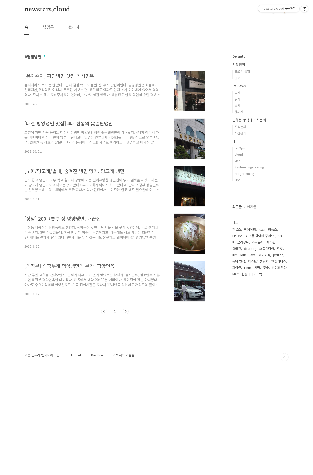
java (253, 255)
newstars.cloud (47, 9)
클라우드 (243, 242)
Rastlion (97, 458)
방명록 (48, 27)
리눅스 (272, 229)
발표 (237, 78)
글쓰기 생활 (242, 71)
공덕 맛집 (238, 261)
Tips (238, 179)
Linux (247, 267)
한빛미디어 (249, 274)
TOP (285, 460)
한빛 (280, 248)
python (278, 255)
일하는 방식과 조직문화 (249, 119)
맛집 (281, 235)
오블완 (236, 248)
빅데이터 (250, 229)
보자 (237, 105)
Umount (75, 458)
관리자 (73, 27)
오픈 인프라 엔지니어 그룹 (42, 458)
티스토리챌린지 (258, 261)
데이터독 (264, 255)
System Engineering (249, 167)
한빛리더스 (278, 261)
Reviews (239, 85)
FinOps (240, 148)
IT (234, 141)
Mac (237, 160)
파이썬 (236, 267)
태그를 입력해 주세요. (260, 235)
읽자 (237, 99)
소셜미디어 (266, 248)
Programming (244, 173)
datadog (250, 248)
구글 (266, 267)
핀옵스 (236, 229)
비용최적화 (279, 267)
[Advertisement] (260, 360)
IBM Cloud (239, 255)
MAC (235, 274)
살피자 (239, 112)
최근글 (237, 206)
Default (238, 56)
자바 (257, 267)
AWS (262, 229)
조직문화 (240, 126)
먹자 (237, 92)
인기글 (252, 206)
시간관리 (240, 133)
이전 (104, 311)
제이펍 (271, 242)
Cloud (239, 154)
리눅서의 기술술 (123, 458)
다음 (126, 311)
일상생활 (238, 64)
